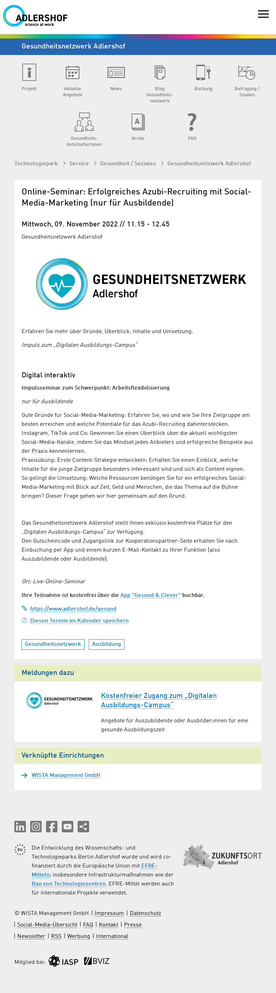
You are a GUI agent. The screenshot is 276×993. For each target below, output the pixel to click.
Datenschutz (145, 913)
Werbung (78, 936)
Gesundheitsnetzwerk (53, 644)
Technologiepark (36, 164)
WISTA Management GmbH (65, 775)
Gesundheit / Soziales (128, 164)
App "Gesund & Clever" (150, 595)
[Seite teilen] (83, 827)
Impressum (109, 913)
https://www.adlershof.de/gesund (69, 609)
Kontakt (108, 925)
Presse (133, 925)
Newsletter (31, 936)
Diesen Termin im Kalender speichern (75, 621)
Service (79, 164)
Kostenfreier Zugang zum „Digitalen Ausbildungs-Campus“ (159, 701)
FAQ (88, 925)
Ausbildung (106, 644)
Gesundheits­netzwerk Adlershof (209, 164)
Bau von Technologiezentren (69, 884)
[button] (20, 827)
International (112, 936)
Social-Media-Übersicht (47, 925)
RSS (56, 936)
